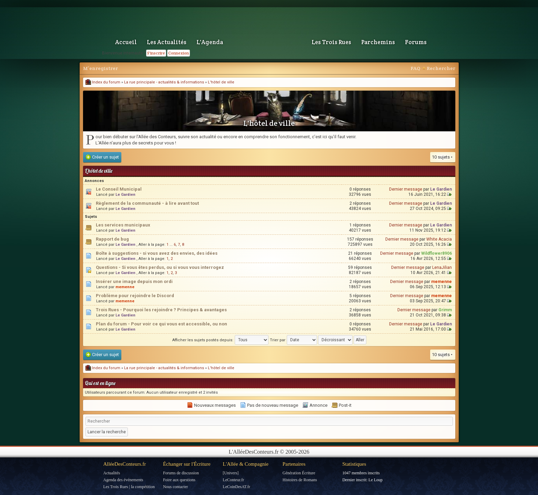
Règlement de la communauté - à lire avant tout (147, 203)
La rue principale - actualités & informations (164, 82)
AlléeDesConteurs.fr (124, 464)
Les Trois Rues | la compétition (129, 486)
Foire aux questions (179, 479)
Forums (416, 42)
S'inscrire (156, 52)
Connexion (178, 52)
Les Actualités (166, 42)
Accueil (126, 42)
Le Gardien (125, 194)
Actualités (111, 473)
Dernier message (405, 189)
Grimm (445, 309)
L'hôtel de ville (221, 82)
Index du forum (102, 82)
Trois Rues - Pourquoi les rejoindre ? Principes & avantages (161, 309)
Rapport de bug (112, 239)
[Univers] (230, 473)
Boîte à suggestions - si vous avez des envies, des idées (156, 253)
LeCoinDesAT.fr (236, 486)
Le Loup (375, 479)
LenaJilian (442, 267)
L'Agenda (209, 42)
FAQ (415, 68)
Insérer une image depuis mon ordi (134, 281)
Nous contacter (175, 486)
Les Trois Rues (331, 42)
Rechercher (441, 68)
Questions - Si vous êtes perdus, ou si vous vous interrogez (160, 267)
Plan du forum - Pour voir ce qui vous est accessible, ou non (161, 323)
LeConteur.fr (233, 479)
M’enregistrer (100, 68)
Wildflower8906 (436, 253)
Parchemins (378, 42)
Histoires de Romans (300, 479)
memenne (124, 287)
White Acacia (439, 239)
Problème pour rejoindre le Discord (135, 295)
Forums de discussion (181, 473)
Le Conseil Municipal (119, 189)
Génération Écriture (299, 473)
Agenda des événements (123, 479)
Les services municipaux (123, 225)
